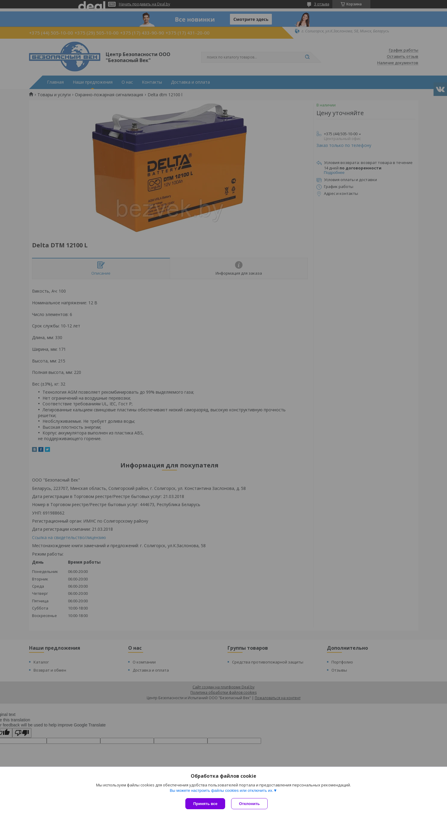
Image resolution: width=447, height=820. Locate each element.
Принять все (205, 803)
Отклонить (249, 803)
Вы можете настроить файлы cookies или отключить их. (221, 790)
